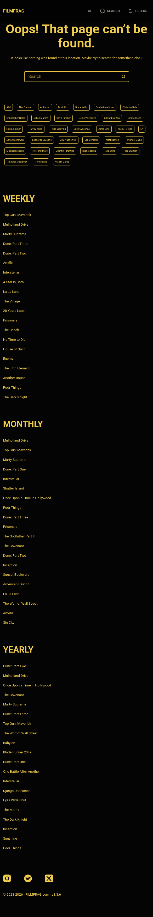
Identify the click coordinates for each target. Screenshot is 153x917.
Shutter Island (13, 488)
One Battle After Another (21, 771)
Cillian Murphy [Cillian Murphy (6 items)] (40, 118)
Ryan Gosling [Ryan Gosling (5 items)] (89, 151)
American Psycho (16, 584)
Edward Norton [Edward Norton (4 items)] (112, 118)
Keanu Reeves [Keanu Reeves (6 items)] (125, 129)
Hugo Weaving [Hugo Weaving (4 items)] (58, 129)
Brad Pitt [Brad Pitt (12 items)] (62, 107)
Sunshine (10, 838)
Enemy (8, 359)
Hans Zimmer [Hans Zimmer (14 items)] (14, 129)
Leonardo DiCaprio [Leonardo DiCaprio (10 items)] (42, 140)
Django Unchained (17, 791)
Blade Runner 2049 (17, 752)
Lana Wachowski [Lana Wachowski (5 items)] (15, 140)
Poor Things (12, 387)
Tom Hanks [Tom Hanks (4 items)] (41, 161)
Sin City (8, 622)
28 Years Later (14, 311)
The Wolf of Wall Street (20, 603)
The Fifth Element (16, 368)
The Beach (11, 330)
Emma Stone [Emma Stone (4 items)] (134, 118)
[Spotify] (28, 878)
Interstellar (11, 272)
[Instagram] (7, 878)
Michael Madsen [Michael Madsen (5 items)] (15, 151)
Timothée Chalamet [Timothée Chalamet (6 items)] (17, 161)
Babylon (9, 743)
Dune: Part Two (14, 253)
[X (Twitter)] (49, 878)
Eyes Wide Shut (14, 800)
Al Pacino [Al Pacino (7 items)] (45, 107)
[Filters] (138, 11)
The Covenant (13, 546)
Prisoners (10, 320)
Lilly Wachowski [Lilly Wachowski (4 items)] (68, 140)
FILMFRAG (13, 11)
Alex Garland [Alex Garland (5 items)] (25, 107)
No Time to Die (14, 340)
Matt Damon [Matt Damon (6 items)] (112, 140)
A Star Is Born (13, 282)
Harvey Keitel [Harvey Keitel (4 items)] (35, 129)
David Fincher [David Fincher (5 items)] (63, 118)
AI (89, 11)
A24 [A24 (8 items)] (9, 107)
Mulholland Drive (16, 224)
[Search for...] (71, 76)
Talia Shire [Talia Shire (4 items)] (109, 151)
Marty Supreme (14, 234)
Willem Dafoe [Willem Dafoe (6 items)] (62, 161)
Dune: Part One (14, 469)
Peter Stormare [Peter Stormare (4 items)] (40, 151)
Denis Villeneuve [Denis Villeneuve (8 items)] (87, 118)
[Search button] (123, 76)
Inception (10, 565)
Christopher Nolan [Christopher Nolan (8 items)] (16, 118)
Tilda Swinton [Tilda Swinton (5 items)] (130, 151)
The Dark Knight (15, 397)
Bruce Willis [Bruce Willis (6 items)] (81, 107)
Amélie (8, 263)
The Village (11, 301)
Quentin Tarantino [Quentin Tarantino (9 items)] (65, 151)
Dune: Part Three (15, 244)
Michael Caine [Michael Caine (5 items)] (134, 140)
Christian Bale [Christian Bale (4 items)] (129, 107)
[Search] (110, 11)
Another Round (14, 378)
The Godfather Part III (19, 536)
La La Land (11, 292)
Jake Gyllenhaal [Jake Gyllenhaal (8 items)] (82, 129)
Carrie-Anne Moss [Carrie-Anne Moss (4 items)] (105, 107)
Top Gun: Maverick (17, 215)
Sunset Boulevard (16, 575)
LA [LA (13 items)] (141, 129)
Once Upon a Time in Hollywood (27, 498)
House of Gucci (14, 349)
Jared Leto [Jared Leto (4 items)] (104, 129)
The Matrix (11, 810)
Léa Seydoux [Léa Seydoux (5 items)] (91, 140)
